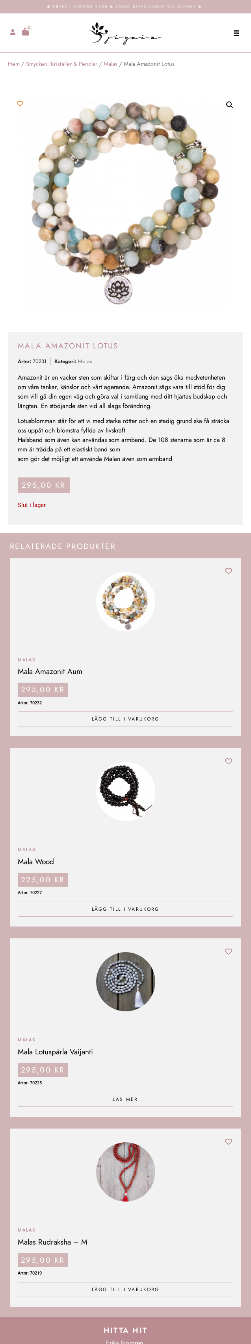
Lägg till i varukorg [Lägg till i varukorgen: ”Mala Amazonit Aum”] (126, 719)
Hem (14, 64)
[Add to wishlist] (20, 103)
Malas (110, 64)
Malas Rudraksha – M (52, 1241)
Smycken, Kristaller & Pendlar (61, 64)
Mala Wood (36, 861)
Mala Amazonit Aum (50, 671)
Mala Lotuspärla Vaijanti (55, 1051)
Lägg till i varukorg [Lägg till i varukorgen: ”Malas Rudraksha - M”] (126, 1289)
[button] (236, 33)
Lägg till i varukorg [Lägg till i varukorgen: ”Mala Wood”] (126, 909)
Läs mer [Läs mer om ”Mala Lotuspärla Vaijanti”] (125, 1099)
